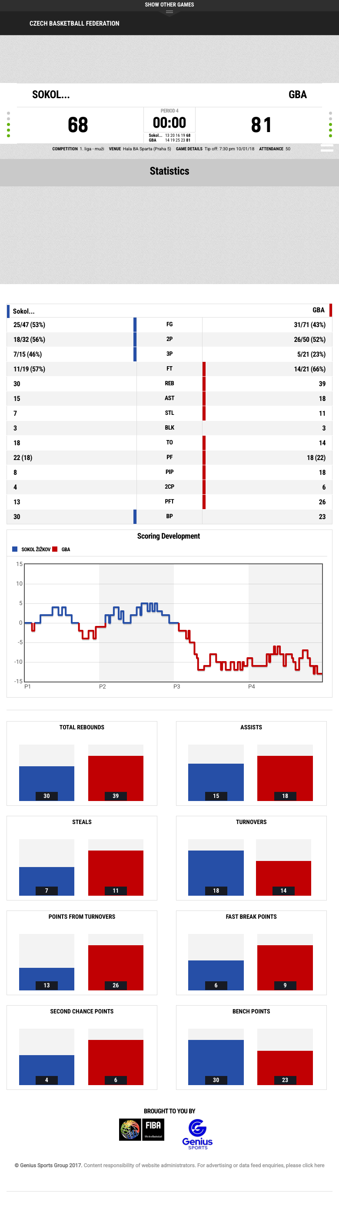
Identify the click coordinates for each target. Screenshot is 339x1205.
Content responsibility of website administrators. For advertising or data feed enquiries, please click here (203, 1165)
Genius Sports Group (197, 1134)
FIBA (141, 1134)
